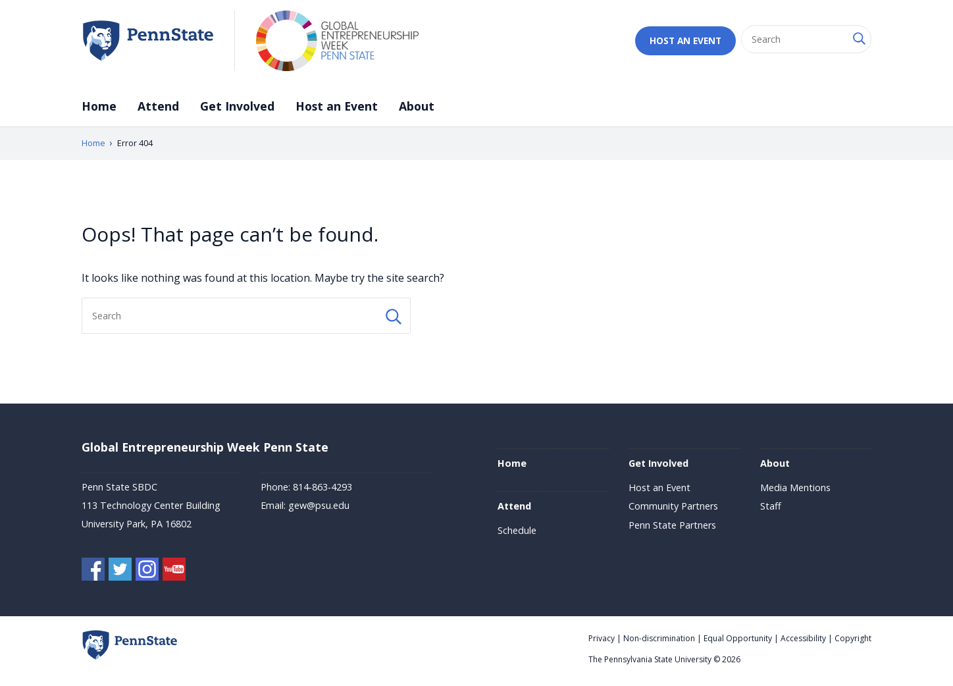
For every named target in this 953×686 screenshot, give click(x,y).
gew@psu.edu (318, 505)
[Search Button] (858, 39)
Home (99, 106)
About (416, 106)
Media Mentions (795, 487)
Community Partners (673, 506)
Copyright (853, 638)
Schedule (517, 530)
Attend (158, 106)
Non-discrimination (659, 638)
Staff (770, 506)
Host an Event (685, 40)
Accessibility (803, 638)
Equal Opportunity (738, 638)
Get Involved (237, 106)
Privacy (601, 638)
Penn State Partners (672, 525)
